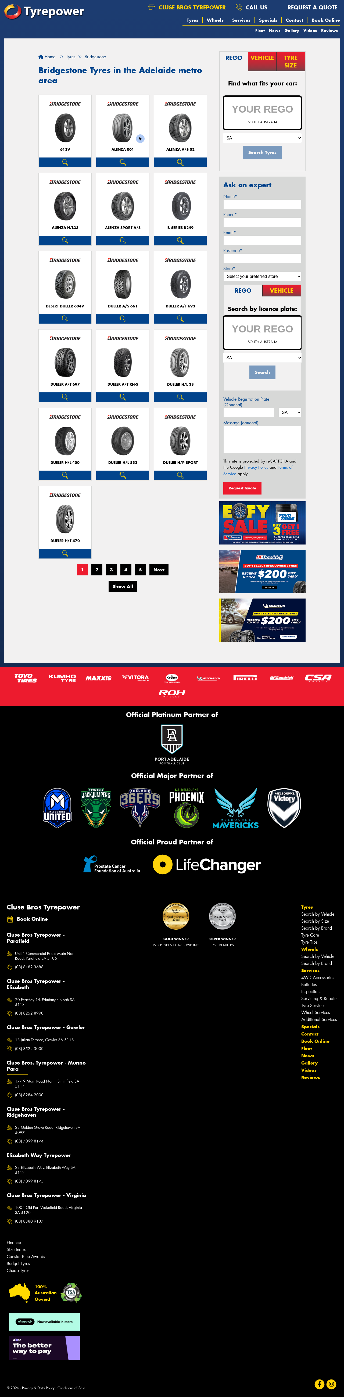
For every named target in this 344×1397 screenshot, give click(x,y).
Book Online (326, 20)
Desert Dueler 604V (65, 306)
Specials (268, 20)
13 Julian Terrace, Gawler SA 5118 (44, 1039)
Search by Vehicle (317, 914)
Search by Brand (316, 928)
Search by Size (315, 921)
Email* (229, 232)
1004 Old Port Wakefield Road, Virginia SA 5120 (48, 1210)
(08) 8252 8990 (29, 1013)
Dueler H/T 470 (65, 541)
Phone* (230, 214)
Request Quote (242, 488)
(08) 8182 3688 (29, 967)
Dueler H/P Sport (180, 462)
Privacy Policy (256, 467)
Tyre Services (313, 1005)
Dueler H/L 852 (122, 462)
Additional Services (319, 1019)
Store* (229, 268)
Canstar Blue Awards (26, 1256)
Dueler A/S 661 (123, 306)
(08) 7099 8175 (29, 1181)
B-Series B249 (180, 227)
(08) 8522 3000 (29, 1048)
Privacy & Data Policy (38, 1388)
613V (65, 149)
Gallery (292, 30)
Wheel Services (315, 1012)
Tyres (192, 20)
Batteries (309, 984)
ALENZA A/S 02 (180, 149)
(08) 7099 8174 (29, 1141)
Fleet (260, 30)
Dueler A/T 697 (65, 384)
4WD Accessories (317, 977)
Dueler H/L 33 (180, 384)
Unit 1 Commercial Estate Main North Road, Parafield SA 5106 (45, 956)
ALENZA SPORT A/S (123, 227)
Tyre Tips (309, 942)
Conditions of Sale (71, 1388)
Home (46, 57)
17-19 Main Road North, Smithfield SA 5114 (47, 1083)
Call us (251, 7)
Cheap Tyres (18, 1270)
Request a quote (307, 7)
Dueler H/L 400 (65, 462)
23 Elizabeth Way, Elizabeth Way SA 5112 (45, 1170)
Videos (310, 30)
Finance (14, 1242)
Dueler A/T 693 (180, 306)
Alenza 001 (123, 149)
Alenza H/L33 (65, 227)
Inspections (311, 991)
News (274, 30)
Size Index (16, 1249)
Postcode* (232, 250)
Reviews (329, 30)
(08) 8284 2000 (29, 1094)
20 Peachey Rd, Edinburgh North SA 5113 (45, 1002)
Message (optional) (241, 423)
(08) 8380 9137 (29, 1221)
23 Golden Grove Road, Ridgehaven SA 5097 (47, 1130)
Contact (294, 20)
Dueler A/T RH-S (123, 384)
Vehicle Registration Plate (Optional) (246, 402)
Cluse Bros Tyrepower (187, 7)
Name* (230, 196)
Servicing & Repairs (319, 998)
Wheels (215, 20)
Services (241, 20)
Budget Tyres (18, 1263)
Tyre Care (310, 935)
